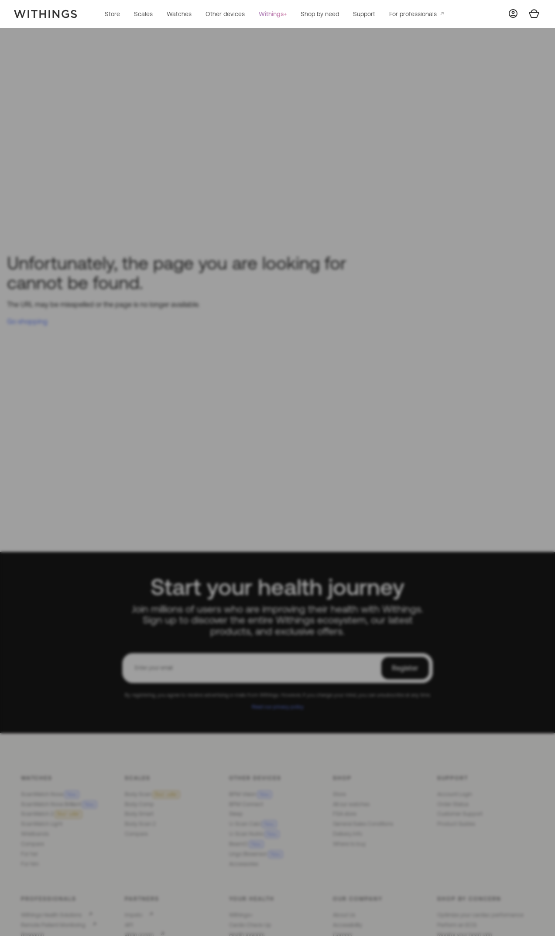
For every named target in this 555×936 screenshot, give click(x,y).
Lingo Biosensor (256, 854)
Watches (179, 13)
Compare (32, 844)
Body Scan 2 (140, 823)
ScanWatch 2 (51, 813)
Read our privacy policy (278, 706)
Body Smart (139, 813)
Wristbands (35, 833)
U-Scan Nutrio (254, 833)
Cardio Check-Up (250, 925)
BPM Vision (250, 794)
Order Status (453, 804)
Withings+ (273, 13)
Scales (143, 13)
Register (405, 668)
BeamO (246, 844)
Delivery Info (347, 833)
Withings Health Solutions (51, 915)
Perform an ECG (456, 925)
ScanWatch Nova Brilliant (59, 804)
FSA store (344, 813)
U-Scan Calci (253, 823)
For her (29, 854)
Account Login (454, 794)
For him (30, 864)
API (129, 925)
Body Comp (139, 804)
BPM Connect (246, 804)
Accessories (243, 864)
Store (112, 13)
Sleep (236, 813)
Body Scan (152, 794)
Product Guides (456, 823)
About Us (344, 915)
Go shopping (27, 321)
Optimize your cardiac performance (480, 915)
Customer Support (460, 813)
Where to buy (349, 844)
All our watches (351, 804)
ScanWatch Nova (50, 794)
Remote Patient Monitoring (53, 925)
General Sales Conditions (363, 823)
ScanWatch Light (41, 823)
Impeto (133, 915)
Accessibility (347, 925)
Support (364, 13)
